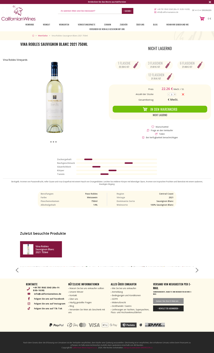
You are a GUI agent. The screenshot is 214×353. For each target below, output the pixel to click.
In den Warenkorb (160, 109)
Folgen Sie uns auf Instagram (49, 303)
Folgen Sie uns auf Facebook (49, 298)
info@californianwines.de (167, 12)
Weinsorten (64, 24)
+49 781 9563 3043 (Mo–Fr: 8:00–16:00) (173, 9)
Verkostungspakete (86, 24)
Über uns (140, 24)
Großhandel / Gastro (122, 306)
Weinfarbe (29, 24)
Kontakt (73, 295)
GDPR (115, 298)
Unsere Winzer (76, 291)
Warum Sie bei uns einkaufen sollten (86, 288)
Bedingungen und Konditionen (126, 295)
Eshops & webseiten (132, 347)
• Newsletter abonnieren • (168, 308)
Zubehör (123, 24)
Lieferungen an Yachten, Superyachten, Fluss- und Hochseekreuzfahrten (130, 311)
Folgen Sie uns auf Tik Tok (48, 308)
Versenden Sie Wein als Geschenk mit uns (107, 29)
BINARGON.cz (146, 347)
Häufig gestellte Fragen (80, 302)
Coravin (107, 24)
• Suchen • (127, 10)
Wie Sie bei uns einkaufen (124, 288)
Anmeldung (117, 291)
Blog (155, 24)
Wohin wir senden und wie (177, 24)
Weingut (46, 24)
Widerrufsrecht (119, 302)
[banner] (18, 13)
